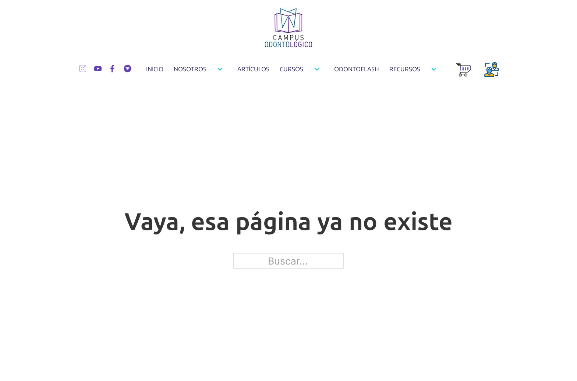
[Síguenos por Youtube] (98, 67)
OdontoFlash (356, 69)
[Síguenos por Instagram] (82, 67)
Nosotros (190, 69)
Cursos (291, 69)
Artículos (253, 69)
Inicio (154, 69)
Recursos (404, 69)
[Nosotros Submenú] (220, 69)
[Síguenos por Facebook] (112, 67)
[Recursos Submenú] (433, 69)
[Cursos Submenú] (316, 69)
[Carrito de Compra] (463, 73)
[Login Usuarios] (491, 73)
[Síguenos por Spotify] (127, 67)
